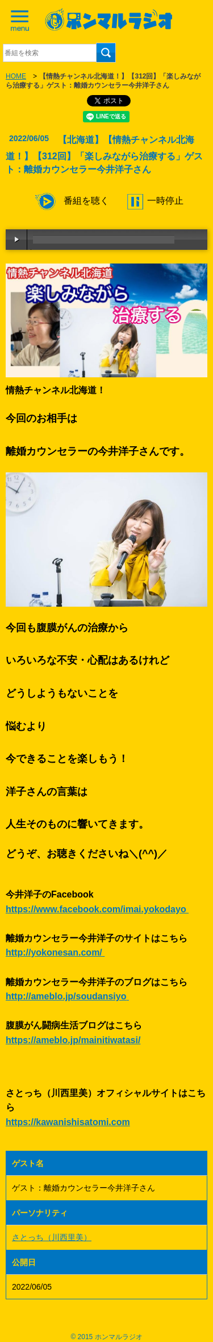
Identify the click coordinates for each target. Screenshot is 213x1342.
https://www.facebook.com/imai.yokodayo (97, 909)
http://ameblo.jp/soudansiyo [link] (66, 996)
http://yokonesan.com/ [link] (54, 952)
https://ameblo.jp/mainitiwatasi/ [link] (73, 1040)
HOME (16, 76)
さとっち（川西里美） (51, 1237)
